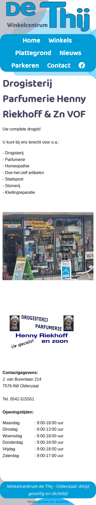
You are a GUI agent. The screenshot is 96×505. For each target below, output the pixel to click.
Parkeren (25, 65)
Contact (58, 65)
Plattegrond (33, 53)
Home (31, 40)
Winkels (60, 40)
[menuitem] (31, 40)
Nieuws (70, 53)
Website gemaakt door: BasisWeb (47, 501)
